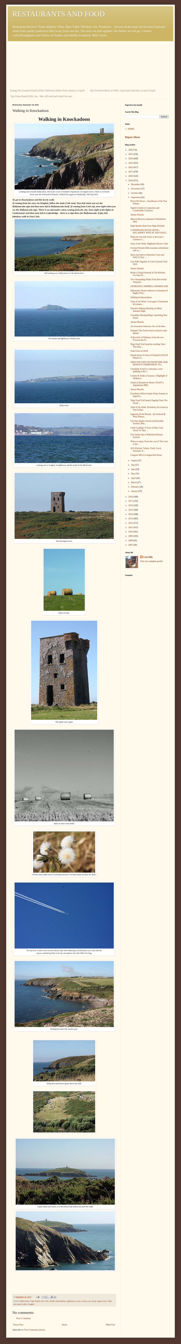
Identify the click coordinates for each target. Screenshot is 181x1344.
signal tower (102, 1301)
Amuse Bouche (137, 215)
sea (89, 1301)
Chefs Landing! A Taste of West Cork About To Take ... (146, 429)
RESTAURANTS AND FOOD (58, 14)
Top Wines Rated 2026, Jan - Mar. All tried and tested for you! (41, 96)
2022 (130, 167)
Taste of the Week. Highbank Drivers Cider (149, 244)
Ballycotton (24, 1301)
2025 (130, 154)
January (134, 491)
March (134, 482)
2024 (130, 158)
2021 (130, 171)
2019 (130, 180)
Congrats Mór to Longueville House (146, 455)
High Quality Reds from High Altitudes (147, 226)
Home (64, 1325)
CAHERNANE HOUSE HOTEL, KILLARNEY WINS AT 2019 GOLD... (148, 231)
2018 (130, 497)
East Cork (45, 1301)
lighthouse (71, 1301)
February (135, 487)
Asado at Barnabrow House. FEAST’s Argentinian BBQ (146, 383)
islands (52, 1301)
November (136, 189)
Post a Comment (23, 1318)
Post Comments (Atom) (34, 1330)
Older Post (110, 1325)
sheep (94, 1301)
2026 (130, 150)
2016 (130, 505)
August (134, 460)
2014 (130, 514)
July (133, 465)
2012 (130, 523)
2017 (130, 501)
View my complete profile (151, 561)
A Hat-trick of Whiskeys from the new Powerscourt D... (147, 338)
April (133, 478)
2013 (130, 518)
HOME (131, 129)
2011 (130, 527)
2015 (130, 510)
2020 (130, 176)
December (135, 184)
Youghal (31, 1304)
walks (24, 1304)
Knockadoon (61, 1301)
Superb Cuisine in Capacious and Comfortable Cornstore (144, 209)
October (135, 193)
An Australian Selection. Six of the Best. (148, 326)
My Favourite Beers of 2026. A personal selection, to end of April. (123, 90)
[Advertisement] (90, 64)
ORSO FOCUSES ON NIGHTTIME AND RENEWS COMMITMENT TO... (149, 363)
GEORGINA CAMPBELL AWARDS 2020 (149, 286)
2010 (130, 532)
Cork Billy (148, 557)
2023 (130, 163)
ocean (78, 1301)
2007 (130, 545)
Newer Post (18, 1325)
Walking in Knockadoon (141, 297)
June (133, 469)
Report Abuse (132, 137)
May (133, 473)
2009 (130, 536)
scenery (84, 1301)
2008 (130, 540)
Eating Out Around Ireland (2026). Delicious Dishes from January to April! (47, 90)
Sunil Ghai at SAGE (139, 351)
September (136, 197)
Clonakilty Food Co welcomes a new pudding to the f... (146, 370)
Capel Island (35, 1301)
